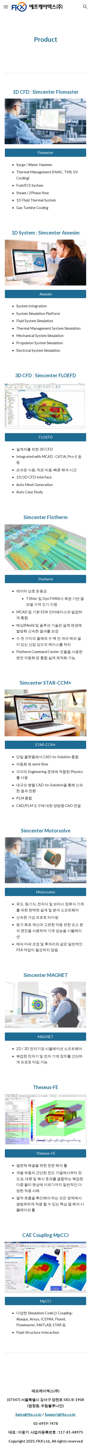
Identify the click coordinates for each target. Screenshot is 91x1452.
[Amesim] (45, 294)
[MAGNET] (45, 1036)
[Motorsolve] (45, 892)
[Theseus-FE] (45, 1153)
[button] (6, 6)
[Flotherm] (45, 579)
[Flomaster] (45, 152)
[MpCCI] (45, 1301)
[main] (46, 39)
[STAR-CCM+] (45, 744)
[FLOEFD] (45, 437)
